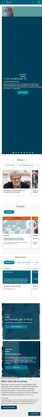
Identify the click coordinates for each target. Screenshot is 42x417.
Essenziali (5, 398)
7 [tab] (30, 153)
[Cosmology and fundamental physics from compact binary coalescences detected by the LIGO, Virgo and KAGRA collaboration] (17, 281)
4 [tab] (21, 153)
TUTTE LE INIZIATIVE (16, 326)
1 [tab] (13, 153)
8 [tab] (32, 153)
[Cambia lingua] (35, 2)
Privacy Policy (28, 395)
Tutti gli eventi (9, 211)
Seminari (21, 256)
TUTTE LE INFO (23, 92)
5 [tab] (24, 153)
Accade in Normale (10, 165)
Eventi (21, 206)
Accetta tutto (34, 414)
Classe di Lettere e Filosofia (23, 261)
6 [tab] (27, 153)
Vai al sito (16, 366)
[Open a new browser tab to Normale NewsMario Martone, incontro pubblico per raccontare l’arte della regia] (17, 183)
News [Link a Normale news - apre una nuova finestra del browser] (21, 160)
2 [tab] (16, 153)
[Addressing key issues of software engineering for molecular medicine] (17, 232)
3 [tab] (19, 153)
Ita (32, 2)
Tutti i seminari (9, 261)
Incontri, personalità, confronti (26, 165)
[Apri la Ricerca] (39, 2)
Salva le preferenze (9, 407)
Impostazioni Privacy (10, 377)
